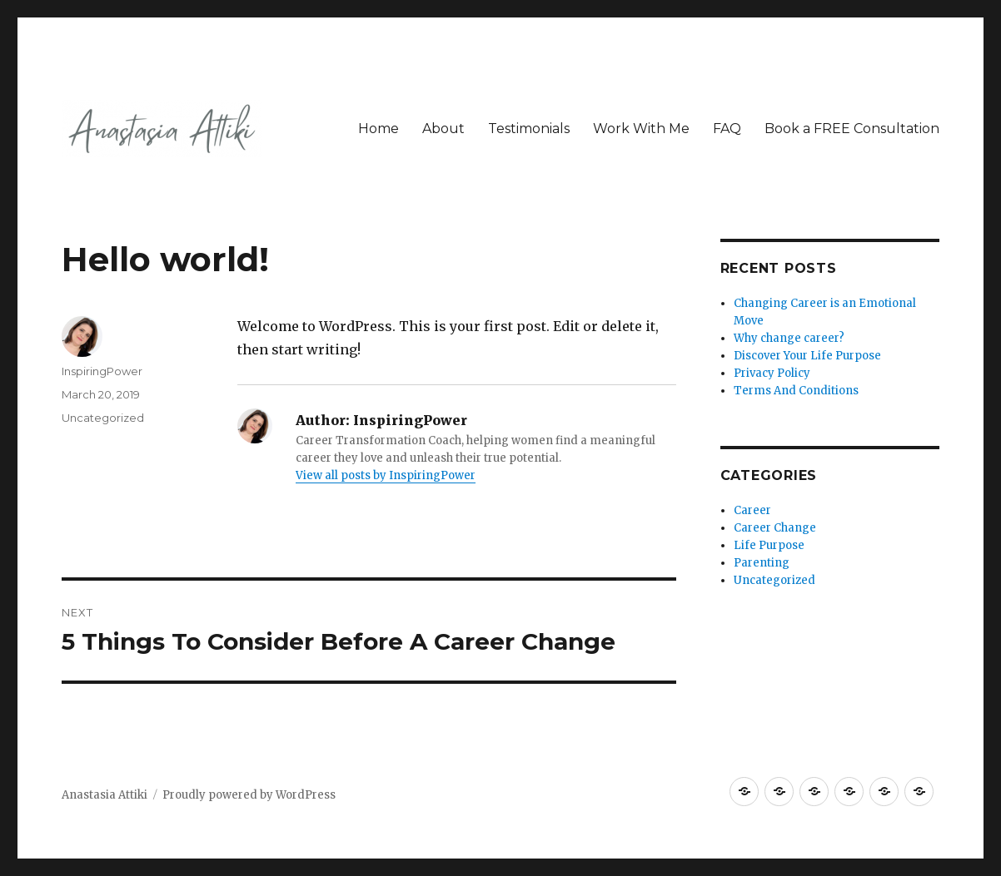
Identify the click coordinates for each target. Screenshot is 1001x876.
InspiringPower (102, 371)
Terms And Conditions (796, 391)
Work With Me (641, 128)
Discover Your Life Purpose (807, 356)
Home (378, 128)
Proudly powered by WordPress (249, 795)
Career (752, 510)
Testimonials (529, 128)
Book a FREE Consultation (851, 128)
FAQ (727, 128)
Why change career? (789, 338)
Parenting (761, 563)
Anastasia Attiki (104, 795)
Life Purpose (769, 545)
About (443, 128)
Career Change (775, 528)
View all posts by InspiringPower (386, 475)
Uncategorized (103, 417)
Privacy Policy (772, 373)
